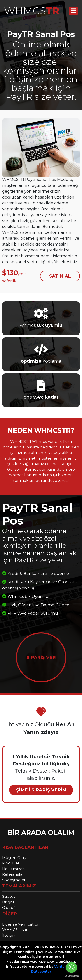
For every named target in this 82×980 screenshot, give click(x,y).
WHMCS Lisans (16, 930)
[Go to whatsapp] (71, 967)
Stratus (9, 896)
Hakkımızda (13, 869)
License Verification (21, 924)
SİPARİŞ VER (41, 657)
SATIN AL (60, 276)
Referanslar (13, 874)
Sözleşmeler (14, 880)
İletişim (9, 935)
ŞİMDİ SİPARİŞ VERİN (41, 790)
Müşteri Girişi (14, 857)
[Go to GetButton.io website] (72, 975)
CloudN (9, 907)
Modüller (10, 863)
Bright (8, 902)
